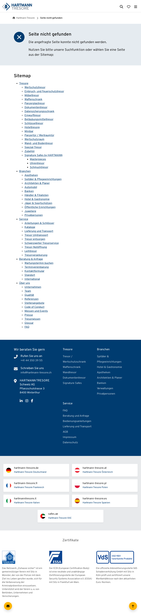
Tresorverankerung (36, 255)
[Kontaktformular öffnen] (8, 606)
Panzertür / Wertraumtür (39, 135)
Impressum (69, 437)
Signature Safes (72, 383)
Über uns (24, 283)
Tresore (23, 83)
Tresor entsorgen (35, 239)
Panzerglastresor (35, 103)
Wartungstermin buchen (39, 263)
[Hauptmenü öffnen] (135, 6)
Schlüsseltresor (34, 123)
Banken (29, 191)
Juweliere (30, 211)
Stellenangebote (34, 303)
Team (28, 291)
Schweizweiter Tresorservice (42, 243)
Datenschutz (70, 442)
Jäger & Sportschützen (38, 203)
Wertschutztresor (35, 87)
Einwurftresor (33, 115)
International (32, 279)
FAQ (27, 327)
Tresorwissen (32, 319)
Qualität (29, 295)
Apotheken (31, 175)
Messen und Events (36, 311)
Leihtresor (31, 251)
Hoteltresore (32, 127)
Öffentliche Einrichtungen (40, 207)
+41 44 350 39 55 (32, 360)
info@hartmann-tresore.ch (36, 372)
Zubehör (30, 151)
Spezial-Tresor (33, 147)
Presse (29, 315)
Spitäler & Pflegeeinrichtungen (43, 179)
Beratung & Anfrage (31, 259)
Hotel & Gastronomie (37, 199)
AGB (65, 432)
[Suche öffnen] (121, 6)
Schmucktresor (39, 167)
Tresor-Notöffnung (36, 247)
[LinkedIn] (21, 401)
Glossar (29, 323)
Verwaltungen (105, 388)
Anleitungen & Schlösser (39, 223)
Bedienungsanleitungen (77, 421)
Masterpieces (38, 159)
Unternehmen (33, 287)
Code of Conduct (34, 307)
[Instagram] (26, 401)
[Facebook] (32, 401)
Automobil (31, 187)
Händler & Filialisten (37, 195)
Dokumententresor (36, 107)
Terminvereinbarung (37, 267)
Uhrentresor (37, 163)
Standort (30, 275)
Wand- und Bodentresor (39, 143)
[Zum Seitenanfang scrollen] (133, 606)
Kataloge (30, 227)
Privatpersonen (34, 215)
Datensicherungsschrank (39, 111)
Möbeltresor (32, 95)
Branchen (25, 171)
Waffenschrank (33, 99)
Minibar (29, 131)
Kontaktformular (34, 271)
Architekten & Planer (37, 183)
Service (23, 219)
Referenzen (32, 299)
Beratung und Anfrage (76, 416)
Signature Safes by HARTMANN (43, 155)
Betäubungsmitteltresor (39, 119)
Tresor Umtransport (36, 235)
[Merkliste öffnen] (128, 6)
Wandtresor (69, 372)
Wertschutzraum (34, 139)
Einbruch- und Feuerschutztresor (44, 91)
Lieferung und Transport (39, 231)
